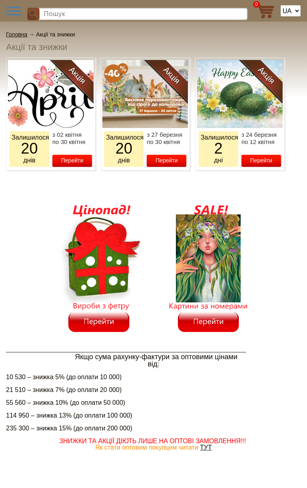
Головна (16, 34)
